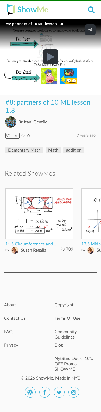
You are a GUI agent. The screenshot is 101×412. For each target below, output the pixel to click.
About (10, 305)
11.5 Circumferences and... (30, 244)
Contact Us (15, 318)
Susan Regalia (33, 250)
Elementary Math (24, 150)
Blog (59, 345)
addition (74, 150)
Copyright (64, 305)
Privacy (11, 345)
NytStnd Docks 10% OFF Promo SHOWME (74, 361)
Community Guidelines (66, 334)
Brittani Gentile (32, 122)
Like (12, 136)
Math (53, 150)
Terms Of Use (67, 318)
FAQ (8, 332)
